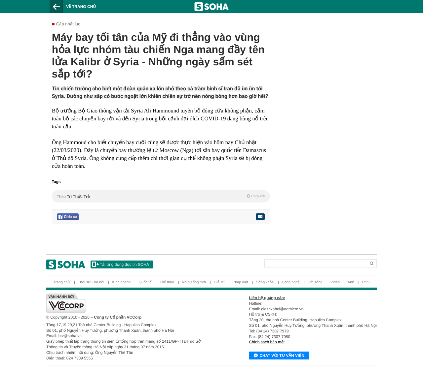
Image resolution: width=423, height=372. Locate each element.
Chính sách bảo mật (267, 342)
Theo (161, 196)
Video (335, 282)
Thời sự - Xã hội (91, 282)
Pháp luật (240, 282)
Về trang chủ (81, 6)
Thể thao (167, 282)
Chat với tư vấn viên (279, 355)
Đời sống (315, 282)
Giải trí (219, 282)
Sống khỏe (265, 282)
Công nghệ (291, 282)
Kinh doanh (121, 282)
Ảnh (351, 282)
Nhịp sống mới (194, 282)
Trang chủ (61, 282)
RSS (366, 282)
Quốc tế (144, 282)
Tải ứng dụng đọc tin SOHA (120, 264)
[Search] (293, 262)
